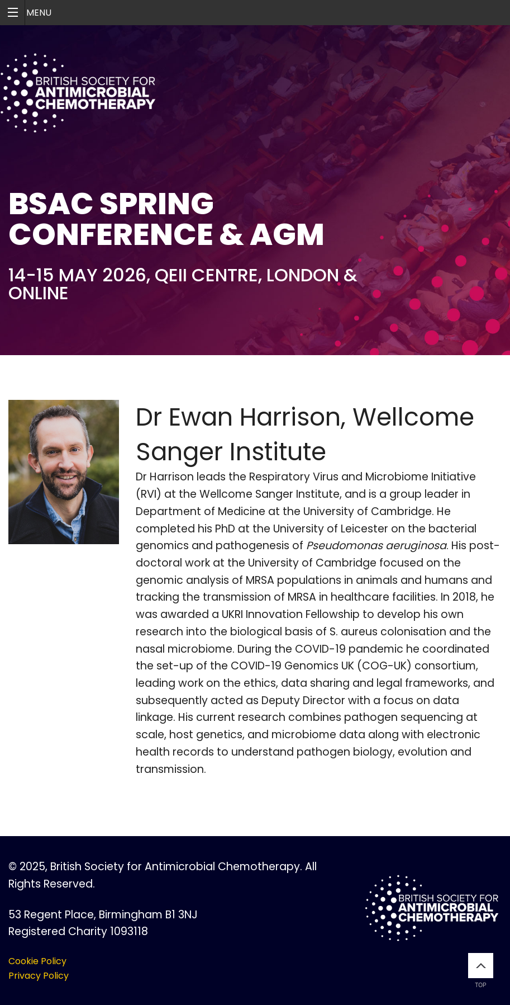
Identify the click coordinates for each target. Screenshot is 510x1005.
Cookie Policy (37, 961)
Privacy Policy (38, 975)
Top (480, 970)
